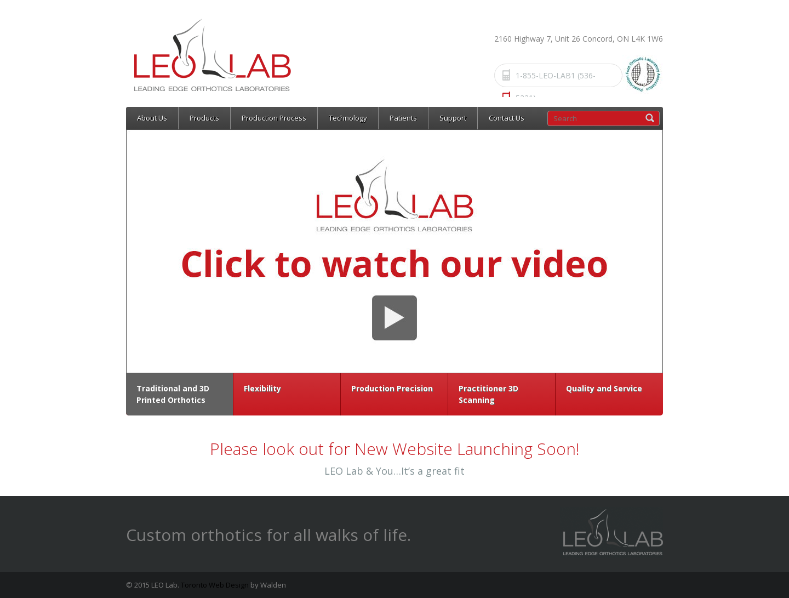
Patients (403, 118)
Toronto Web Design (215, 585)
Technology (348, 118)
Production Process (274, 118)
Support (452, 118)
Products (204, 118)
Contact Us (506, 118)
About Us (152, 118)
